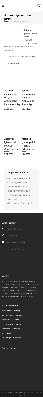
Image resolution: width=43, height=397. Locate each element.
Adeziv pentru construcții (18, 178)
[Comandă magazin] (21, 63)
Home (6, 21)
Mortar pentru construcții (18, 195)
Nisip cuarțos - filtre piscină (19, 203)
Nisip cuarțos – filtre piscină (12, 338)
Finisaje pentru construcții (19, 191)
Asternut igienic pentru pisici (20, 182)
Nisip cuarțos (13, 199)
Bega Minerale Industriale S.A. (19, 392)
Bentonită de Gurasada (17, 186)
